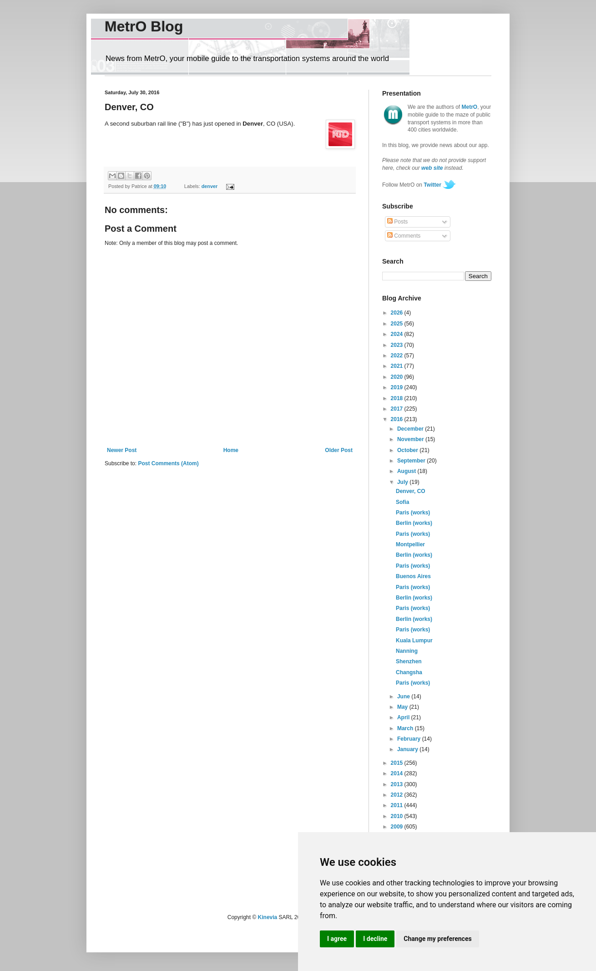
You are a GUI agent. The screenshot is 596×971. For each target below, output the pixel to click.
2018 (397, 398)
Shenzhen (409, 661)
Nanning (407, 651)
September (412, 461)
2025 (397, 323)
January (408, 749)
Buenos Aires (413, 576)
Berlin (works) (414, 523)
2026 (397, 313)
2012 (397, 795)
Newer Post (121, 450)
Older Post (339, 450)
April (404, 717)
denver (209, 186)
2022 (397, 355)
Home (230, 450)
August (407, 471)
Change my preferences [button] (437, 938)
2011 (397, 805)
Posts (397, 222)
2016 (397, 419)
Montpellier (410, 544)
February (409, 739)
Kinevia (268, 917)
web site (432, 168)
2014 (397, 773)
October (408, 450)
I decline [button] (375, 938)
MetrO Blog (144, 26)
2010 (397, 816)
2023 (397, 345)
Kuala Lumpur (414, 640)
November (411, 439)
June (404, 696)
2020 (397, 377)
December (411, 429)
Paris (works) (413, 512)
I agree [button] (337, 938)
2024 (397, 334)
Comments (403, 236)
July (403, 482)
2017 (397, 409)
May (403, 707)
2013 (397, 784)
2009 (397, 827)
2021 (397, 366)
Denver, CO (410, 491)
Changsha (409, 672)
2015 (397, 763)
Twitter (432, 185)
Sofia (402, 502)
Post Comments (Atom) (168, 463)
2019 (397, 387)
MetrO (470, 107)
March (406, 728)
